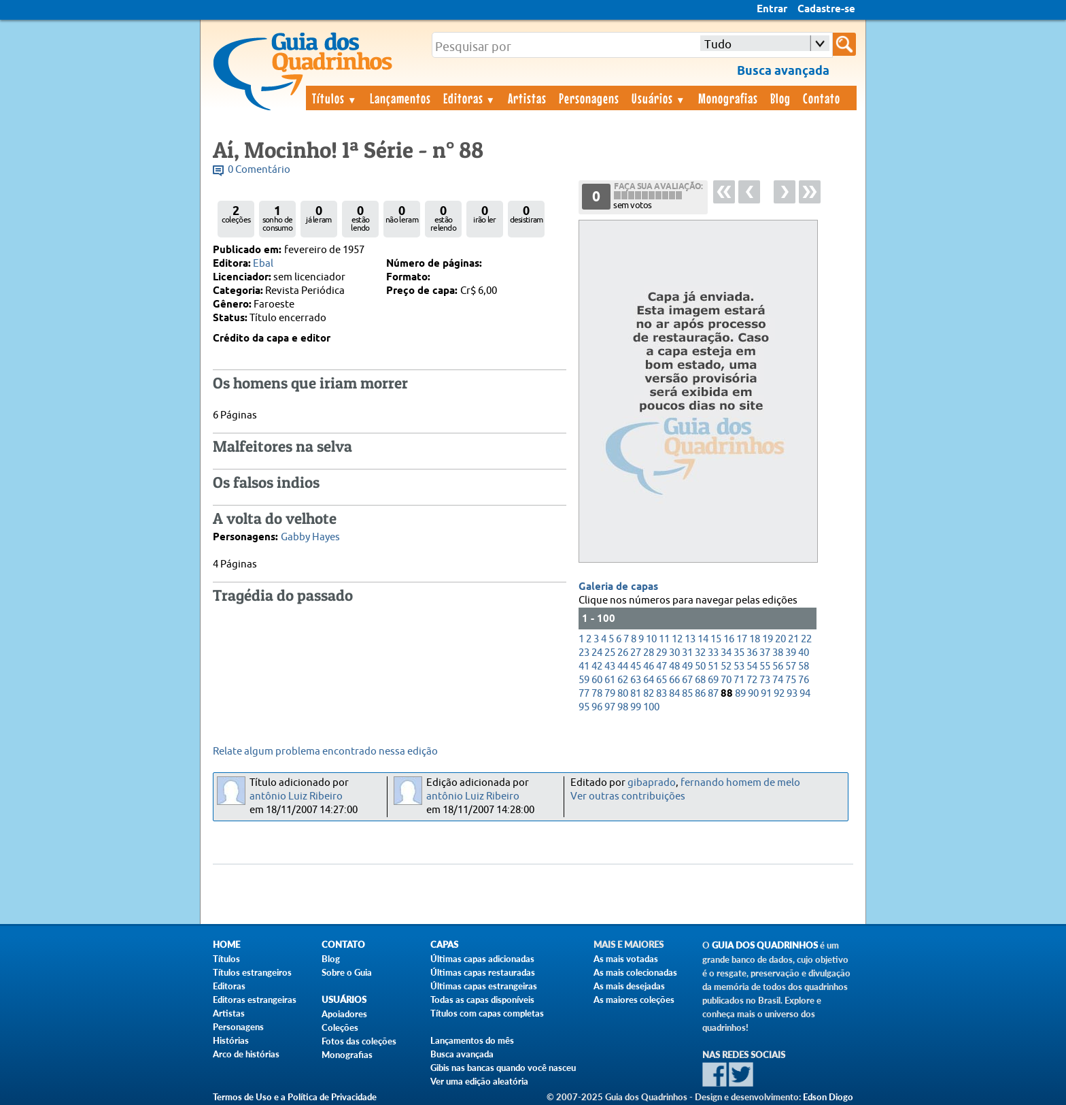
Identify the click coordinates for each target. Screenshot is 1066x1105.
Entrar (772, 9)
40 (803, 652)
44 (622, 666)
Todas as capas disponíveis (482, 999)
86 (700, 693)
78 (596, 693)
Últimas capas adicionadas (482, 958)
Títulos (335, 98)
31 (687, 652)
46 (648, 666)
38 (777, 652)
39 (790, 652)
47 (661, 666)
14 (703, 639)
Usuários (659, 98)
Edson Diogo (828, 1096)
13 (690, 639)
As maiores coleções (634, 999)
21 (793, 639)
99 (635, 707)
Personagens (589, 98)
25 (609, 652)
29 (661, 652)
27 (635, 652)
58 (803, 666)
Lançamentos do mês (472, 1040)
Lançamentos (400, 98)
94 (805, 693)
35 (739, 652)
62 (622, 680)
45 (635, 666)
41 (584, 666)
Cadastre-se (826, 9)
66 (674, 680)
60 (596, 680)
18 (754, 639)
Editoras (469, 98)
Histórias (231, 1040)
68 (700, 680)
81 (635, 693)
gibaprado (651, 782)
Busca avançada (462, 1054)
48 (674, 666)
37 (764, 652)
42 (596, 666)
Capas (444, 945)
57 (790, 666)
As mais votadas (626, 958)
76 (803, 680)
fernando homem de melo (740, 782)
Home (226, 945)
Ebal (263, 263)
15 (715, 639)
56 (777, 666)
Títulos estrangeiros (252, 972)
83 (661, 693)
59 (584, 680)
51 (713, 666)
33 (713, 652)
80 (622, 693)
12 (677, 639)
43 (609, 666)
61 (609, 680)
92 (779, 693)
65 (661, 680)
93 (792, 693)
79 (609, 693)
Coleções (340, 1027)
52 (726, 666)
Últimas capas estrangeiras (483, 985)
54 (751, 666)
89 (740, 693)
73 (764, 680)
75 (790, 680)
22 (806, 639)
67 (687, 680)
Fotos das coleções (359, 1041)
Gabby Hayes (310, 537)
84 (674, 693)
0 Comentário (259, 169)
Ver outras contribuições (627, 796)
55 (764, 666)
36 (751, 652)
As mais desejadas (629, 985)
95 (584, 707)
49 (687, 666)
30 (674, 652)
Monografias (728, 98)
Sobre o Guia (347, 972)
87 (713, 693)
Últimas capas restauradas (482, 972)
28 (648, 652)
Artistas (527, 98)
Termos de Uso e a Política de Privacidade (295, 1096)
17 (741, 639)
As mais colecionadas (635, 972)
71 (739, 680)
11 (664, 639)
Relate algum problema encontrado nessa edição (325, 751)
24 (596, 652)
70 (726, 680)
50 (700, 666)
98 (622, 707)
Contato (821, 98)
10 (651, 639)
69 (713, 680)
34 (726, 652)
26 (622, 652)
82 (648, 693)
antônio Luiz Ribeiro (296, 796)
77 (584, 693)
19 (767, 639)
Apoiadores (344, 1013)
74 (777, 680)
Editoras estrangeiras (254, 999)
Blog (780, 98)
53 (739, 666)
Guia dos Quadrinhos (765, 945)
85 (687, 693)
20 (780, 639)
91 (766, 693)
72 (751, 680)
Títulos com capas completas (487, 1013)
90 (753, 693)
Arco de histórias (246, 1054)
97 (609, 707)
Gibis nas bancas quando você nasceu (503, 1067)
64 (648, 680)
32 (700, 652)
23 (584, 652)
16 (728, 639)
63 (635, 680)
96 (596, 707)
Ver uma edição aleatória (479, 1081)
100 (651, 707)
